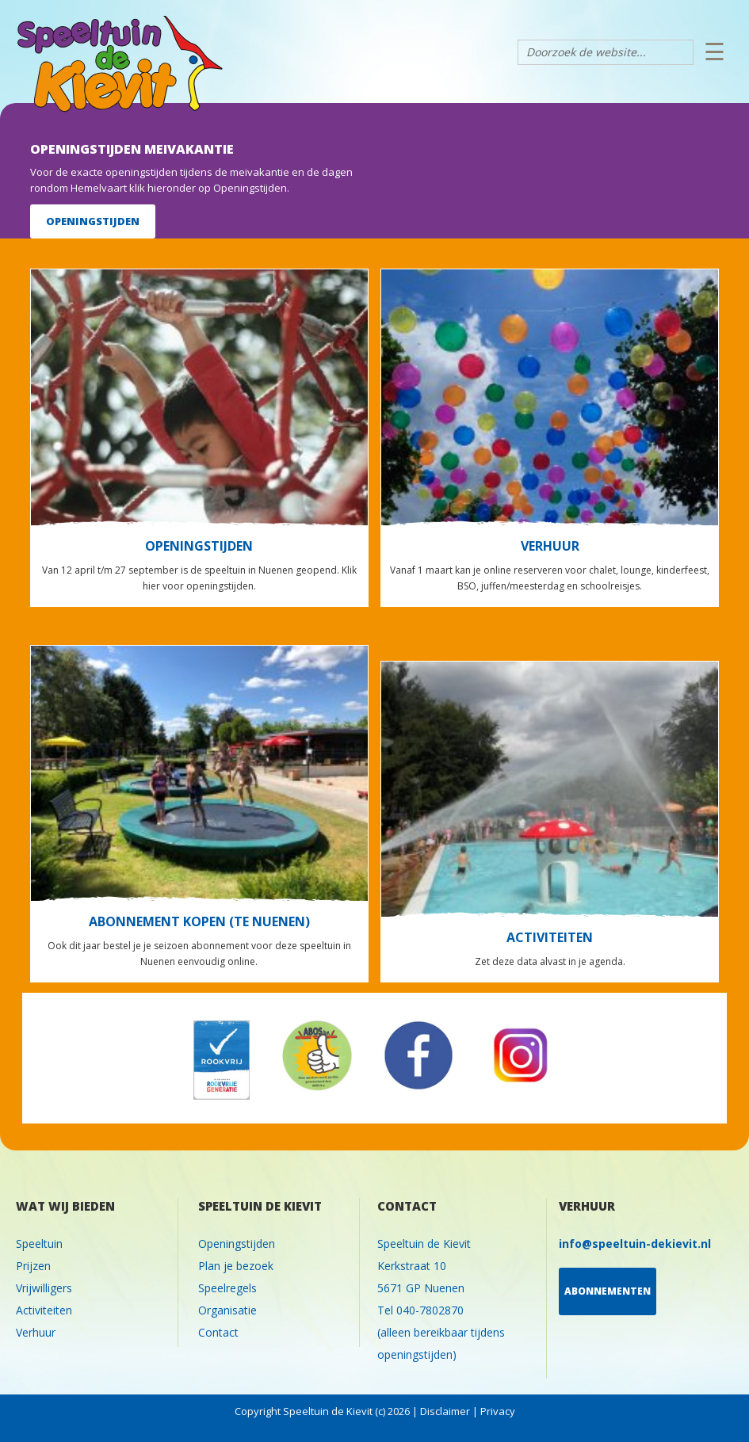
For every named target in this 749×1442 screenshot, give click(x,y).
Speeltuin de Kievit (291, 70)
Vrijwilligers (44, 1287)
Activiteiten (44, 1310)
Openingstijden (236, 1243)
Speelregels (227, 1287)
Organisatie (227, 1310)
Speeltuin (39, 1243)
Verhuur (35, 1332)
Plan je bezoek (235, 1265)
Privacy (497, 1411)
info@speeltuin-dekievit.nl (635, 1243)
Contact (218, 1332)
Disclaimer (445, 1411)
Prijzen (33, 1265)
